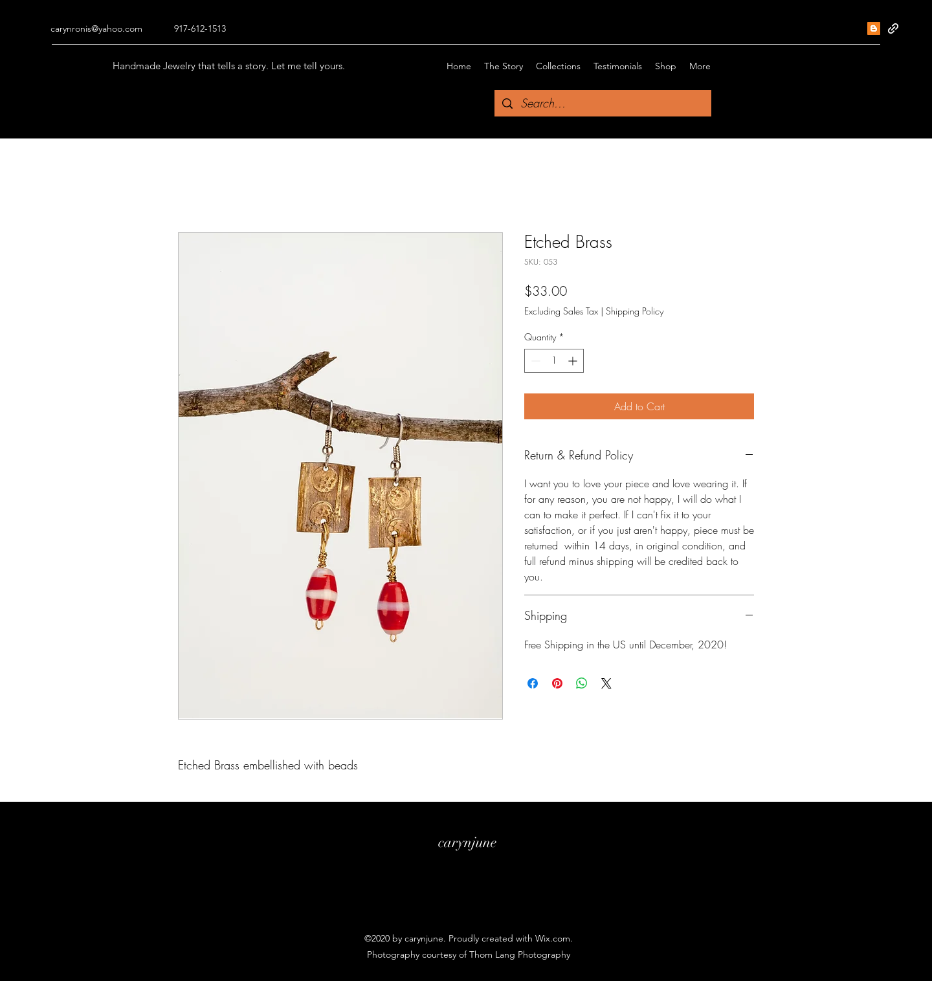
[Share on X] (606, 683)
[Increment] (574, 360)
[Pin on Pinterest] (557, 683)
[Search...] (602, 103)
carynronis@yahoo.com (96, 28)
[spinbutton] (554, 360)
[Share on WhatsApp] (582, 683)
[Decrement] (534, 360)
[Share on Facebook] (532, 683)
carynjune (467, 842)
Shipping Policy (634, 311)
